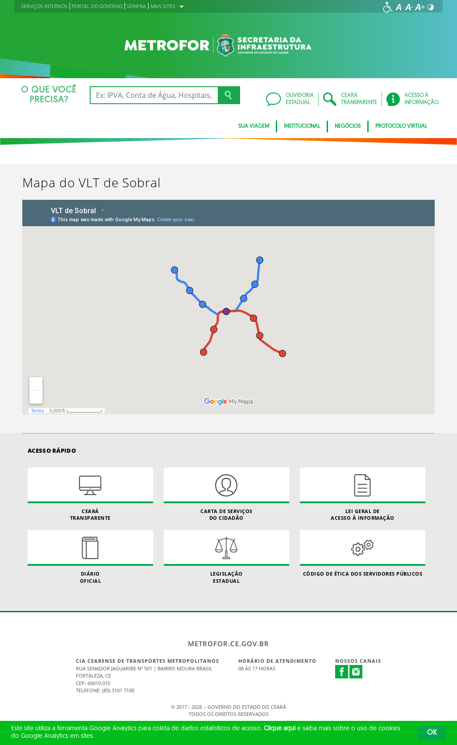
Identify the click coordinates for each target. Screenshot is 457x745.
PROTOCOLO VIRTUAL (401, 126)
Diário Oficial (90, 557)
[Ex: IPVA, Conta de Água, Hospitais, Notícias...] (154, 95)
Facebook (342, 671)
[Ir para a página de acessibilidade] (387, 7)
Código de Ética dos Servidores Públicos (362, 553)
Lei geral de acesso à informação (362, 494)
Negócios (348, 126)
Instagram (356, 671)
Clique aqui (279, 728)
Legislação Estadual (226, 557)
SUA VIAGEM (253, 126)
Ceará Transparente (90, 494)
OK (432, 733)
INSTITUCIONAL (302, 126)
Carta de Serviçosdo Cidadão (226, 494)
